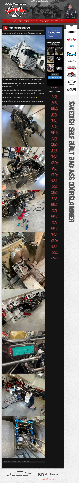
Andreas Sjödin (11, 461)
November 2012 (54, 229)
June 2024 (54, 102)
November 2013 (54, 217)
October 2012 (54, 230)
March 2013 (54, 224)
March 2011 (54, 252)
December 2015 (54, 190)
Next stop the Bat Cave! (19, 28)
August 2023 (54, 110)
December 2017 (54, 164)
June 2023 (54, 113)
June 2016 (54, 182)
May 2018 (54, 158)
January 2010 (54, 258)
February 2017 (54, 174)
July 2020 (54, 137)
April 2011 (54, 251)
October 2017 (54, 167)
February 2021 (54, 128)
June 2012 (54, 235)
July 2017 (54, 168)
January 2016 (54, 188)
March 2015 (54, 199)
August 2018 (54, 155)
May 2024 (54, 103)
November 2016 (54, 176)
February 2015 (54, 200)
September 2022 (54, 118)
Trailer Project (54, 20)
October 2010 (54, 257)
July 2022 (54, 120)
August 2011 (54, 246)
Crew (62, 20)
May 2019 (54, 149)
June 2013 (54, 221)
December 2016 (54, 175)
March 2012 (54, 239)
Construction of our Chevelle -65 (40, 21)
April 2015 (54, 198)
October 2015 (54, 192)
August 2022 (54, 119)
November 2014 (54, 204)
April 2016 (54, 185)
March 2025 (54, 97)
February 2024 (54, 104)
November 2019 (54, 143)
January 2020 (54, 140)
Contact (28, 21)
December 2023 (54, 107)
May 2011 (54, 250)
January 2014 (54, 215)
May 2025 (54, 96)
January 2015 (54, 202)
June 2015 (54, 196)
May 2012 (54, 236)
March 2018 (54, 161)
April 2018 (54, 160)
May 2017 (54, 170)
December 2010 (54, 255)
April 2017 (54, 172)
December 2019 (54, 142)
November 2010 (54, 256)
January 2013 (54, 227)
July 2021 (54, 125)
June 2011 (54, 249)
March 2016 (54, 186)
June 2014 (54, 209)
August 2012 (54, 233)
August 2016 (54, 180)
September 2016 (54, 179)
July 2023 (54, 112)
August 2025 (54, 94)
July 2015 (54, 194)
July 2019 (54, 146)
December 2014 (54, 203)
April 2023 (54, 114)
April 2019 (54, 150)
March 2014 (54, 212)
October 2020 (54, 133)
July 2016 (54, 181)
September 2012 (54, 232)
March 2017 (54, 173)
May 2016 (54, 184)
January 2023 (54, 115)
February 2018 (54, 162)
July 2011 (54, 247)
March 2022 (54, 124)
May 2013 (54, 222)
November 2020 (54, 132)
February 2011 (54, 253)
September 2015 (54, 193)
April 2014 (54, 211)
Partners (16, 21)
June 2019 (54, 148)
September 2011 (54, 245)
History (22, 21)
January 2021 (54, 130)
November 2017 (54, 166)
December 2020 (54, 131)
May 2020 (54, 138)
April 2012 (54, 238)
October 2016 (54, 178)
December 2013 (54, 216)
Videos (20, 20)
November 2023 (54, 108)
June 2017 (54, 169)
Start (15, 20)
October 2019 (54, 144)
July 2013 (54, 220)
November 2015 (54, 191)
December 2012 (54, 228)
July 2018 (54, 156)
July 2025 (54, 95)
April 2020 (54, 139)
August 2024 (54, 100)
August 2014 (54, 206)
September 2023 (54, 109)
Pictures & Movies (44, 20)
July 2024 (54, 101)
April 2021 (54, 126)
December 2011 (54, 243)
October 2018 (54, 152)
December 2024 (54, 98)
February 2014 (54, 214)
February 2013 (54, 226)
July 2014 (54, 208)
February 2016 (54, 187)
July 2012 (54, 234)
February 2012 (54, 240)
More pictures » (54, 87)
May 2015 (54, 197)
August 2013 (54, 218)
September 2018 (54, 154)
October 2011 (54, 244)
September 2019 (54, 145)
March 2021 (54, 127)
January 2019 (54, 151)
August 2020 (54, 136)
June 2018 (54, 157)
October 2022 (54, 116)
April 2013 (54, 223)
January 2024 (54, 106)
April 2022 (54, 122)
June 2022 (54, 121)
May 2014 (54, 210)
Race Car (26, 20)
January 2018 (54, 163)
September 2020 (54, 134)
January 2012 (54, 241)
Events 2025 (34, 20)
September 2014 (54, 205)
